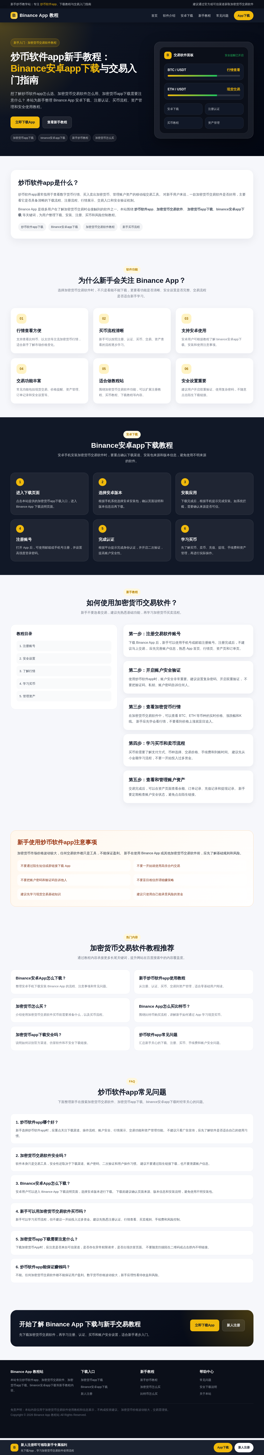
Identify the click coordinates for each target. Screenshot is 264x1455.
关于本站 (205, 1393)
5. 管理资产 (27, 696)
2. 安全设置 (27, 658)
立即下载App (25, 122)
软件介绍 (169, 15)
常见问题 (222, 15)
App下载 (244, 15)
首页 (154, 15)
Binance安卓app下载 (64, 227)
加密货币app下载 (23, 137)
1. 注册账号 (27, 646)
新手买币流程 (131, 227)
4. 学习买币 (27, 683)
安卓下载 (187, 15)
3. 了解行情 (27, 671)
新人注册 (233, 1325)
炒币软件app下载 (32, 227)
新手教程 (204, 15)
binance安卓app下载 (53, 137)
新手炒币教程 (80, 137)
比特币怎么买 (149, 1393)
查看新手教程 (57, 122)
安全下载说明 (208, 1387)
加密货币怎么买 (104, 137)
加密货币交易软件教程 (100, 227)
